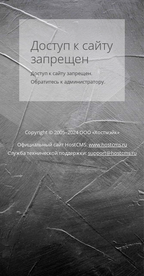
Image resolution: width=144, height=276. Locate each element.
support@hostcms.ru (112, 153)
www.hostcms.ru (108, 144)
